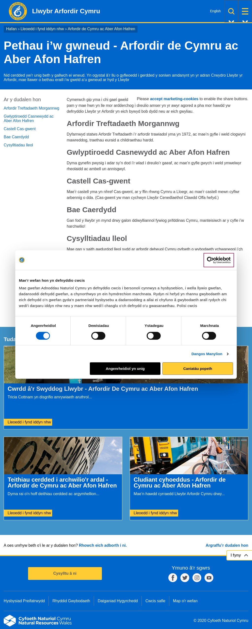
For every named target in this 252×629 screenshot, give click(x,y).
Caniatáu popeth (197, 368)
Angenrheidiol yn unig (125, 368)
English (215, 11)
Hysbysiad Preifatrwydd (24, 601)
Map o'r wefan (185, 601)
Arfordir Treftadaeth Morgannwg (31, 108)
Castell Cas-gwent (20, 129)
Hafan (11, 29)
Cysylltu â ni (64, 573)
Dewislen (245, 11)
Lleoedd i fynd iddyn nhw (42, 29)
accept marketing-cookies (174, 99)
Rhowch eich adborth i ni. (103, 545)
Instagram (196, 577)
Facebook (172, 577)
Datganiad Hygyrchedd (118, 601)
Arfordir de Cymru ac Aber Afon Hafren (101, 29)
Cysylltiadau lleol (18, 145)
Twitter (184, 577)
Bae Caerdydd (16, 137)
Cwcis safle (155, 601)
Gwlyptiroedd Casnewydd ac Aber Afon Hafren (29, 118)
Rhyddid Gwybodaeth (71, 601)
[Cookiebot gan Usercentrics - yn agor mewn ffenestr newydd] (219, 260)
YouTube (209, 577)
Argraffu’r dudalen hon (227, 545)
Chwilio (231, 11)
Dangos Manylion (206, 354)
